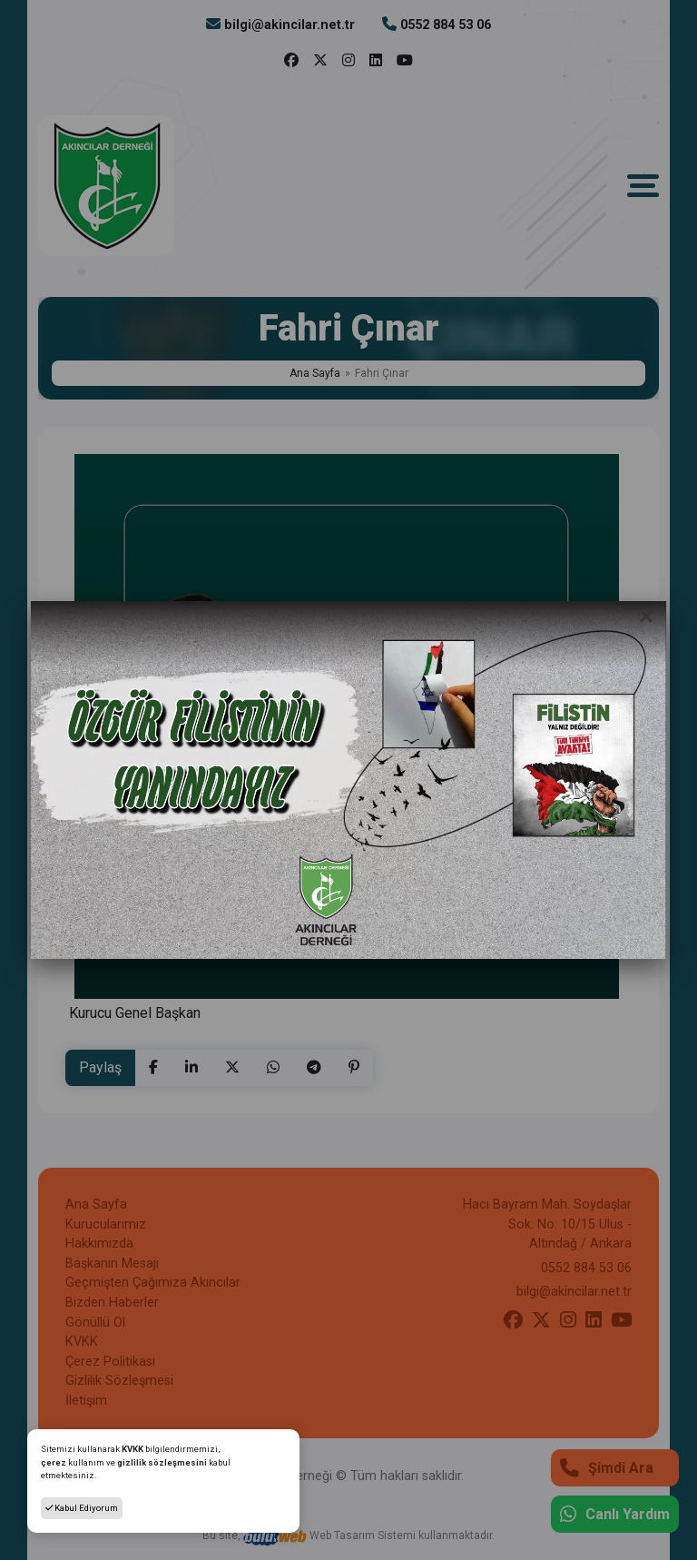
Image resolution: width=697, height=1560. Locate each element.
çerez (53, 1462)
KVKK (133, 1449)
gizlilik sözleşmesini (162, 1462)
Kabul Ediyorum (81, 1508)
